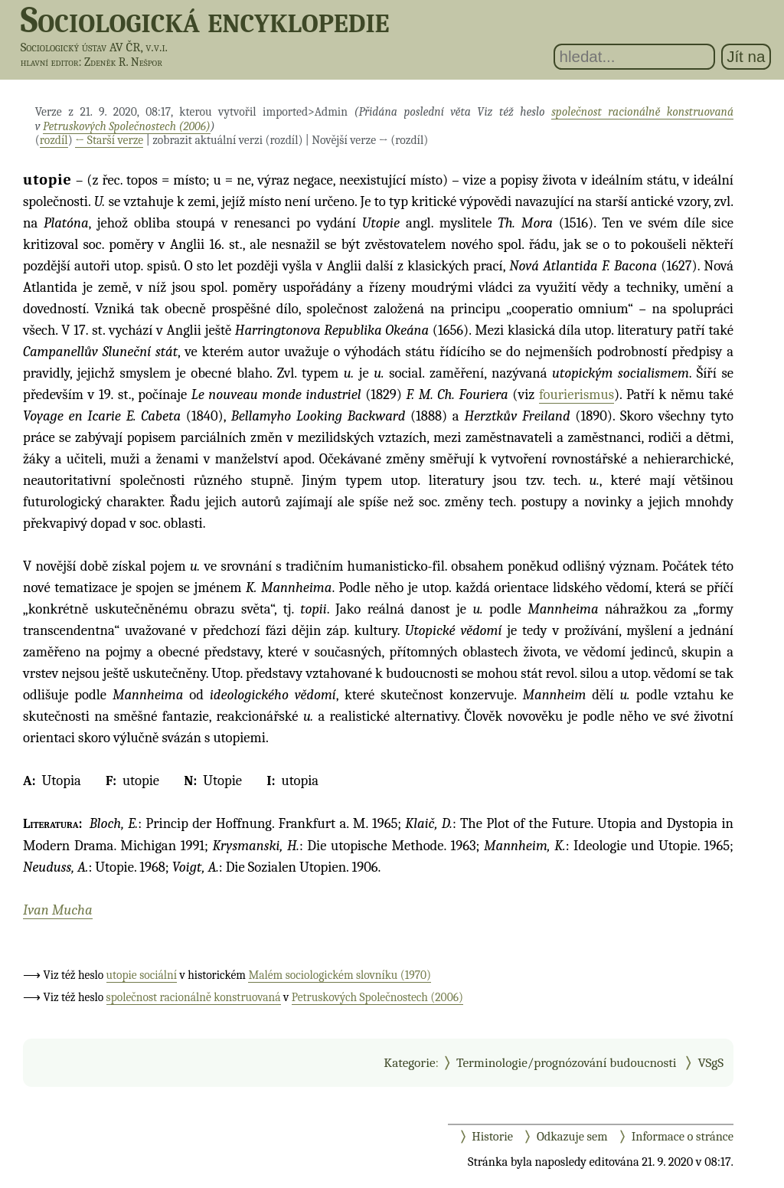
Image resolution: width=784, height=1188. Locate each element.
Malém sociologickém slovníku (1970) (339, 975)
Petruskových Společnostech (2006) (127, 126)
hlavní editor (50, 62)
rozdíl (54, 140)
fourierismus (576, 394)
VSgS (710, 1062)
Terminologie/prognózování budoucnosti (566, 1062)
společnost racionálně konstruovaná (642, 112)
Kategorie (409, 1062)
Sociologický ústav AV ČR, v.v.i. (94, 47)
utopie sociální (141, 975)
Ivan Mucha (58, 910)
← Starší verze (109, 140)
